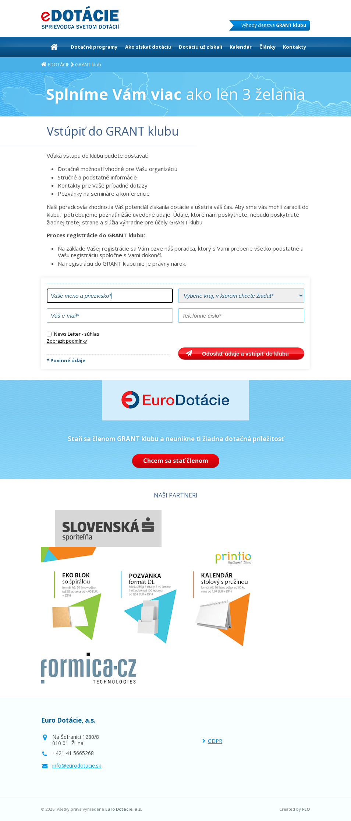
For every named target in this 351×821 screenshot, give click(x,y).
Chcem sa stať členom (175, 461)
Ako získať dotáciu (148, 46)
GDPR (215, 740)
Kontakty (294, 46)
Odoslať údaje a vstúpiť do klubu (245, 353)
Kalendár (241, 46)
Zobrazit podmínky (67, 341)
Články (267, 46)
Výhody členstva (273, 25)
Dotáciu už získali (200, 46)
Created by (294, 809)
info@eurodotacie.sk (76, 765)
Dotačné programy (94, 46)
